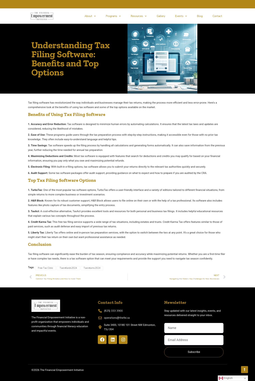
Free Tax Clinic (45, 268)
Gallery (161, 16)
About (90, 16)
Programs (113, 16)
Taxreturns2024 (91, 268)
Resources (139, 16)
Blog (200, 16)
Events (181, 16)
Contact (217, 16)
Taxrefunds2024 (68, 268)
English (226, 378)
